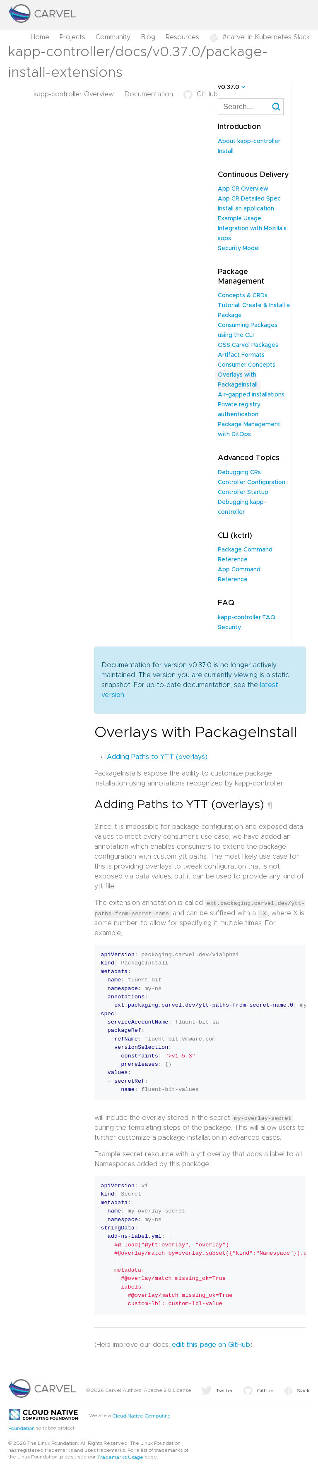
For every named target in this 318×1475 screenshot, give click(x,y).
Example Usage (239, 219)
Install (226, 151)
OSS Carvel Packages (248, 345)
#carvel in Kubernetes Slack (260, 37)
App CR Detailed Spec (249, 199)
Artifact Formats (241, 355)
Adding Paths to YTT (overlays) (157, 757)
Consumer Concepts (246, 365)
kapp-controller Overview (74, 94)
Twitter (217, 1390)
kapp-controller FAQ (246, 618)
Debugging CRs (239, 472)
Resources (182, 37)
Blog (148, 37)
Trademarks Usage (120, 1456)
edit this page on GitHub (211, 1344)
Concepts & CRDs (242, 295)
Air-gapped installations (251, 395)
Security (229, 627)
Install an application (246, 209)
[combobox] (251, 106)
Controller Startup (243, 492)
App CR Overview (243, 189)
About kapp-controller (249, 141)
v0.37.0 (228, 87)
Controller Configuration (251, 482)
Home (40, 37)
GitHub (200, 94)
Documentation (148, 94)
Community (113, 37)
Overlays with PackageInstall (238, 380)
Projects (72, 37)
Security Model (239, 248)
